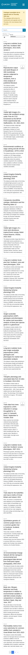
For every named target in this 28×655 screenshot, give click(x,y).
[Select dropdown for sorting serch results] (17, 36)
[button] (4, 37)
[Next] (18, 652)
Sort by (11, 34)
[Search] (24, 30)
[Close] (24, 12)
